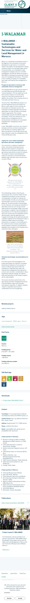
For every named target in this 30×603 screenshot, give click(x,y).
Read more (6, 549)
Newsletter (5, 573)
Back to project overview (8, 326)
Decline (9, 598)
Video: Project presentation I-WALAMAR (13, 503)
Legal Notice (13, 573)
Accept (20, 598)
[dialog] (15, 591)
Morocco (24, 321)
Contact (4, 576)
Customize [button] (7, 592)
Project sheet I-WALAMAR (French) (13, 400)
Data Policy (23, 573)
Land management (7, 321)
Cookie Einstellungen (8, 580)
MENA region (17, 321)
